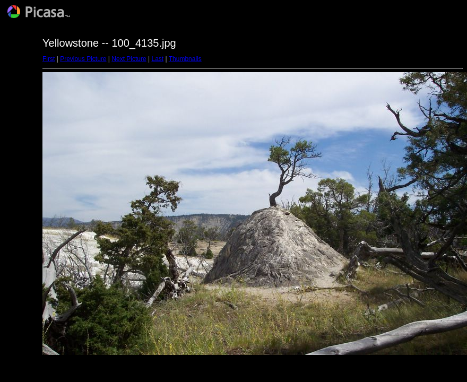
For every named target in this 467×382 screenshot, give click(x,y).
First (48, 59)
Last (157, 59)
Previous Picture (83, 59)
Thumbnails (185, 59)
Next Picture (128, 59)
